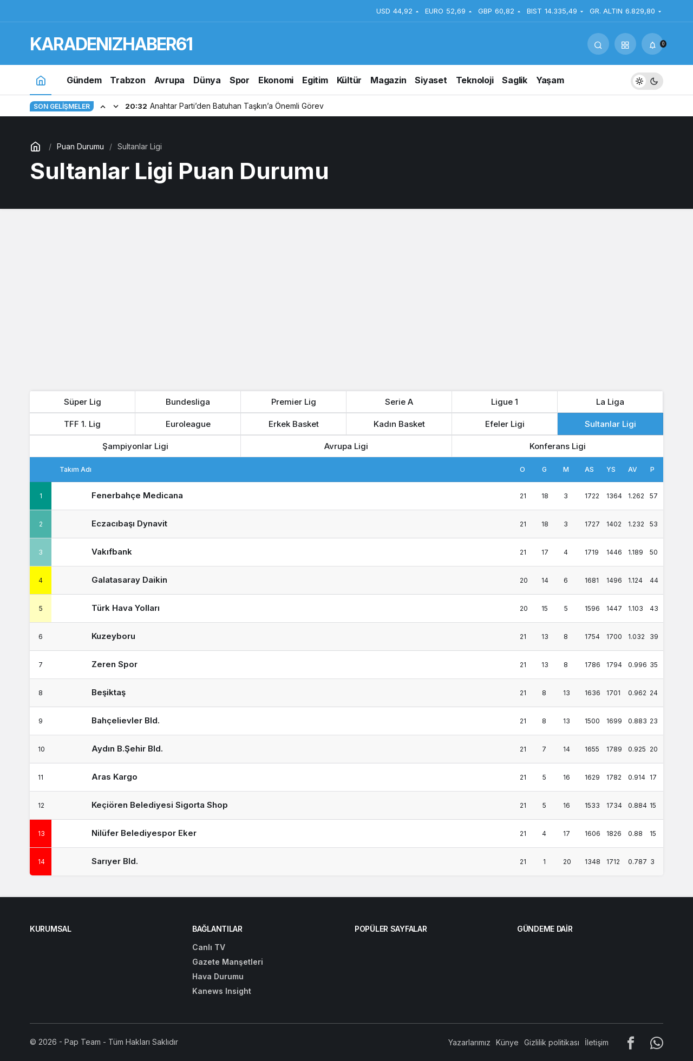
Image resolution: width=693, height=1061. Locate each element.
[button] (625, 44)
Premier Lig (293, 402)
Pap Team (82, 1041)
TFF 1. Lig (82, 424)
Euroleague (188, 424)
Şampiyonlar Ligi (135, 446)
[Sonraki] (115, 106)
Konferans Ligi (557, 446)
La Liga (610, 402)
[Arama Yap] (598, 44)
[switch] (647, 80)
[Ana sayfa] (40, 79)
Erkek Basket (294, 424)
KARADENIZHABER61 (111, 44)
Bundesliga (188, 402)
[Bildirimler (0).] (652, 44)
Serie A (399, 402)
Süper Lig (82, 402)
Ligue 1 (504, 402)
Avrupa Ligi (346, 446)
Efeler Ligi (505, 424)
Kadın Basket (399, 424)
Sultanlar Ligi (610, 424)
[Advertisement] (346, 295)
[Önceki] (102, 106)
